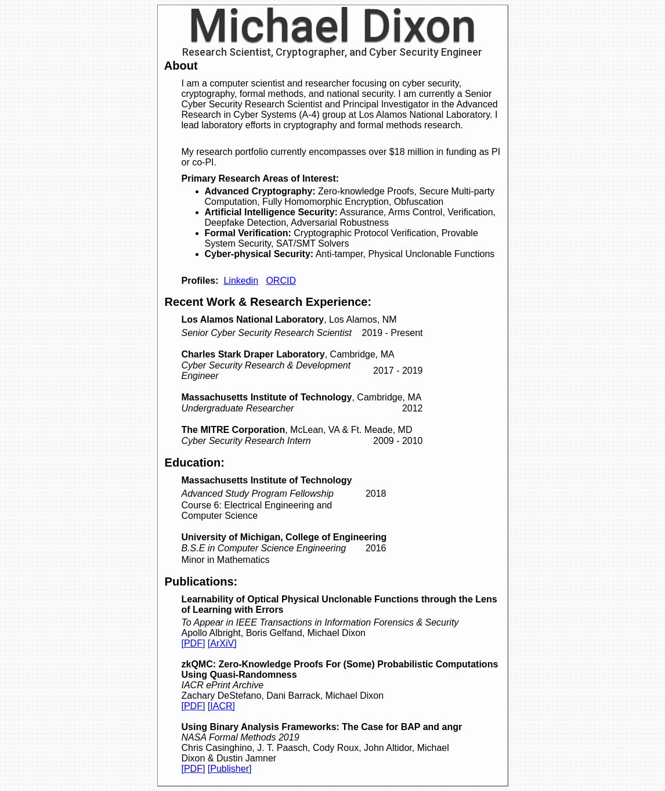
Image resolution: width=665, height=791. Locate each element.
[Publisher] (230, 769)
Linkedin (240, 281)
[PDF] (193, 643)
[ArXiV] (222, 643)
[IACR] (221, 706)
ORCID (281, 281)
